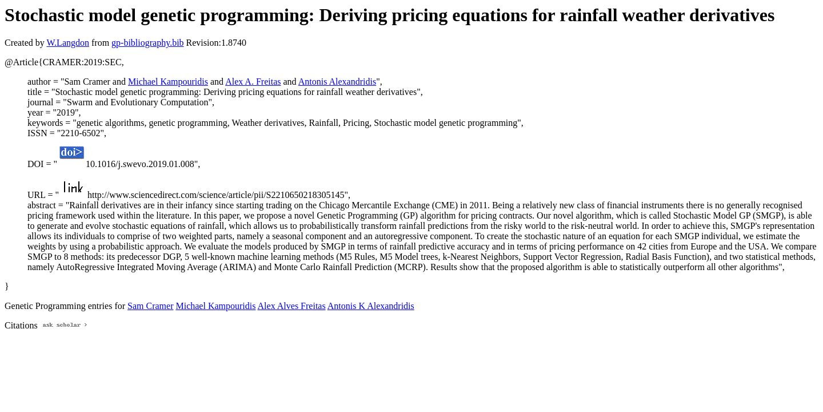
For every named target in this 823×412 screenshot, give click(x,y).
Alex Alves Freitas (292, 306)
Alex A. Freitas (253, 81)
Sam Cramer (150, 306)
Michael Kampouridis (168, 81)
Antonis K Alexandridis (370, 306)
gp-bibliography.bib (147, 42)
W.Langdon (67, 42)
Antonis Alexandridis (337, 81)
